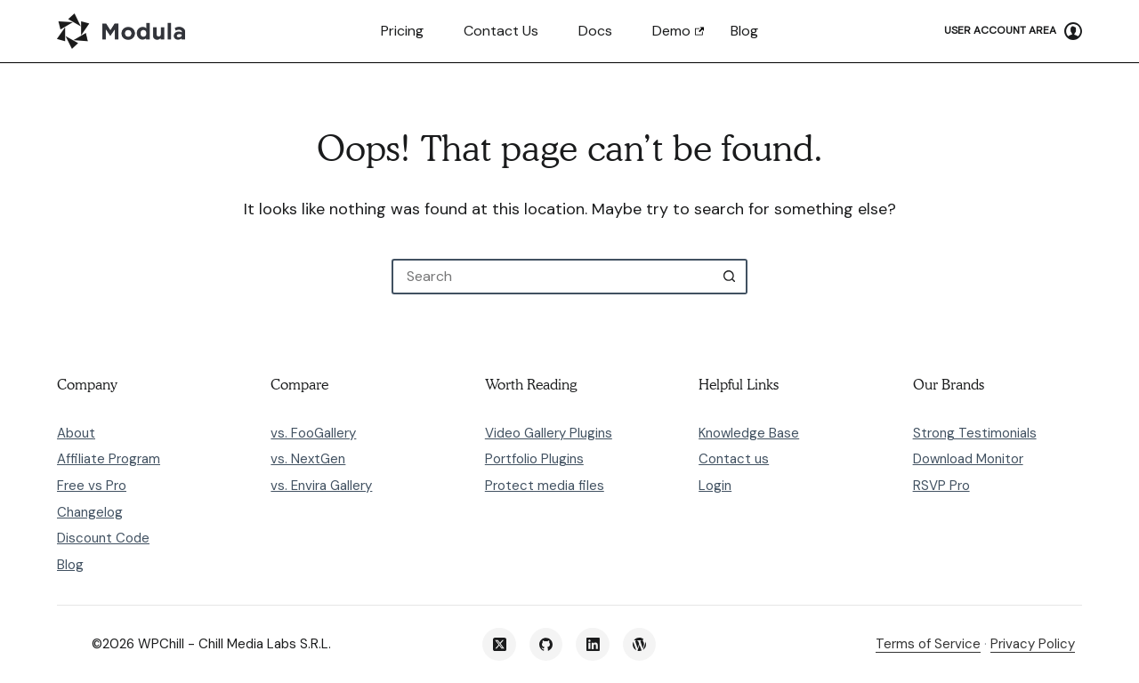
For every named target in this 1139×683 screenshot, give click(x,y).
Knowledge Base (749, 433)
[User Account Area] (1013, 31)
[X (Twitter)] (499, 645)
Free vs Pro (91, 485)
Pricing (402, 30)
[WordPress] (640, 645)
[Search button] (729, 276)
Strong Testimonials (975, 433)
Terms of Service (928, 644)
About (76, 433)
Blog (744, 30)
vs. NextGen (308, 459)
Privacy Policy (1032, 644)
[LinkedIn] (593, 645)
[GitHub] (546, 645)
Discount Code (103, 538)
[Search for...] (552, 276)
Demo (671, 30)
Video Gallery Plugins (548, 433)
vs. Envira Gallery (321, 485)
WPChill (161, 644)
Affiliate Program (108, 459)
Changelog (90, 512)
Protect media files (544, 485)
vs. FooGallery (313, 433)
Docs (595, 30)
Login (715, 485)
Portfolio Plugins (534, 459)
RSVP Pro (941, 485)
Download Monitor (968, 459)
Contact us (501, 30)
